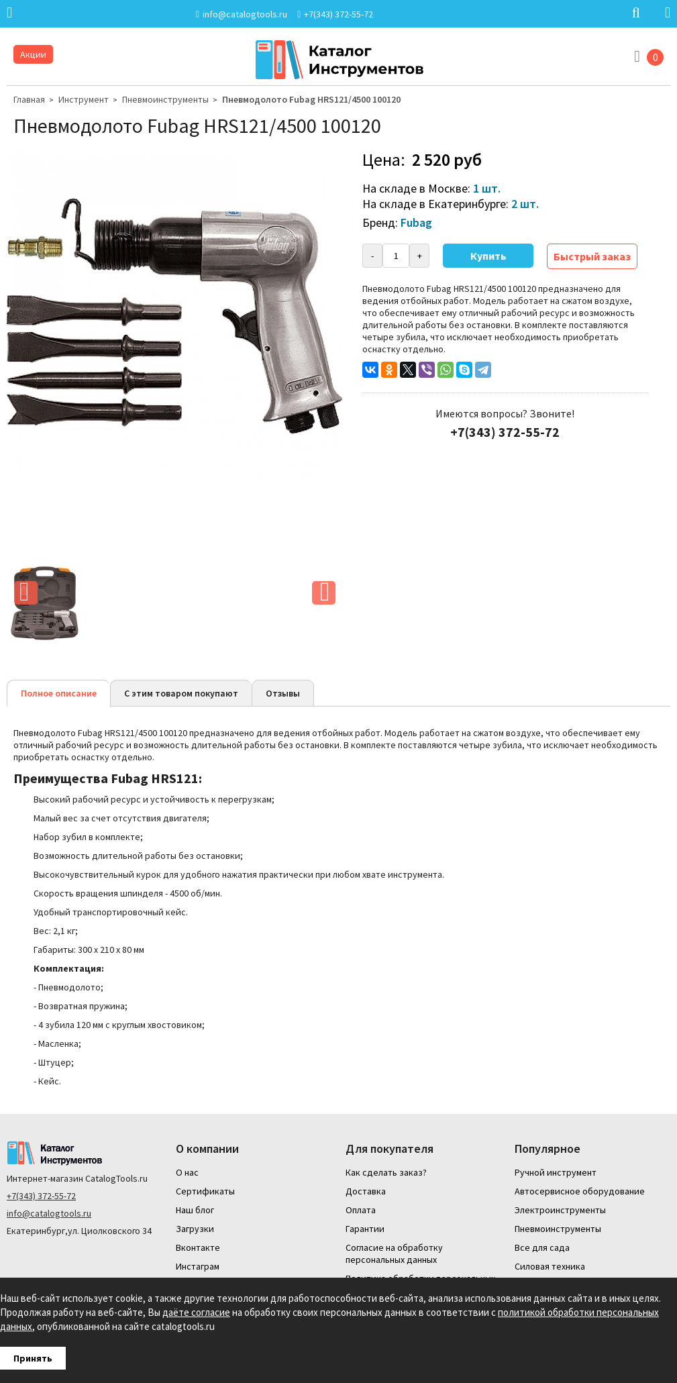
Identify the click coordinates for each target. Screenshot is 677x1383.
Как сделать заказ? (386, 1172)
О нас (187, 1172)
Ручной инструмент (555, 1172)
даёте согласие (196, 1312)
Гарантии (365, 1229)
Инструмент (83, 99)
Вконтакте (198, 1247)
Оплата (361, 1210)
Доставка (366, 1191)
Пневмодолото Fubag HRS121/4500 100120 (311, 99)
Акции (33, 54)
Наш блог (195, 1210)
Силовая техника (550, 1266)
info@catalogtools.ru (49, 1213)
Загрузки (195, 1229)
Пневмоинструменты (165, 99)
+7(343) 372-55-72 (41, 1196)
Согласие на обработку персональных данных (394, 1253)
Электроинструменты (560, 1210)
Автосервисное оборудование (580, 1191)
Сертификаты (205, 1191)
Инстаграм (197, 1266)
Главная (29, 99)
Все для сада (542, 1247)
